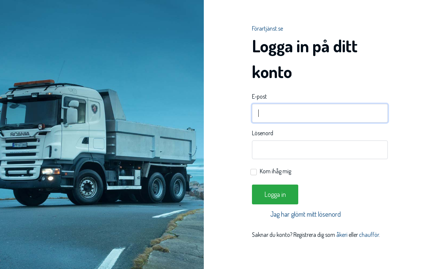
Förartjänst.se (267, 28)
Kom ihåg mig (275, 171)
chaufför (369, 234)
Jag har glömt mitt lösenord (305, 214)
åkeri (342, 234)
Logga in (275, 194)
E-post (259, 96)
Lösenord (262, 133)
